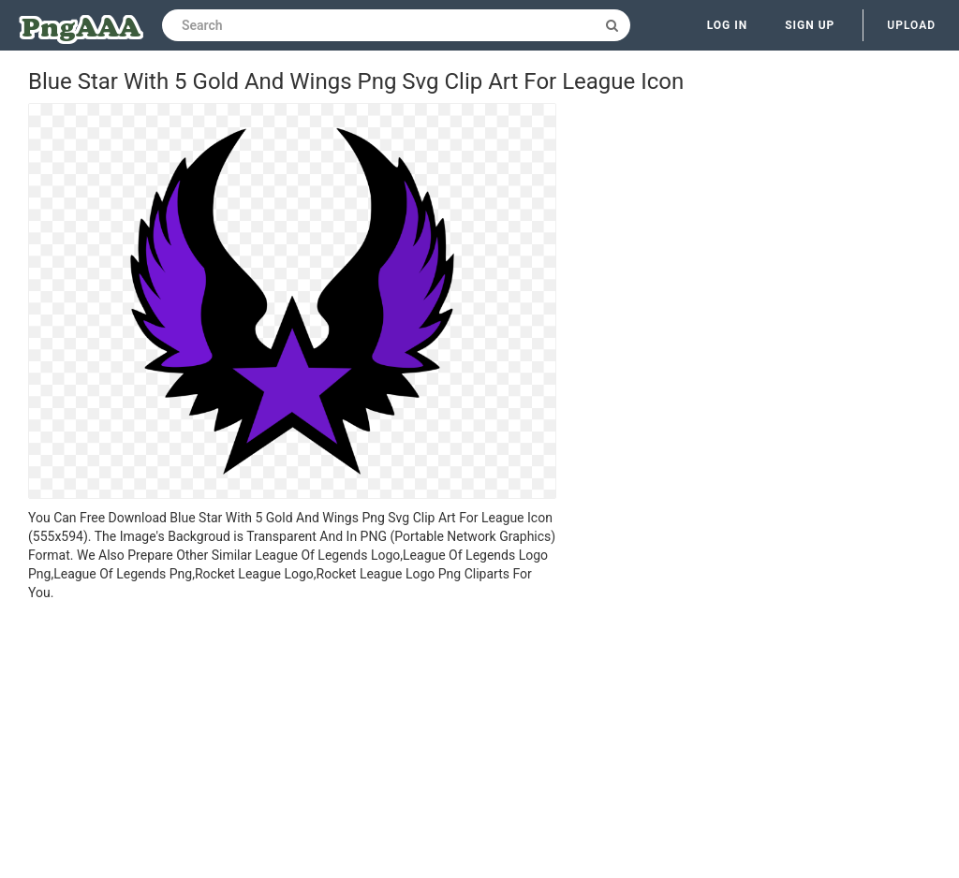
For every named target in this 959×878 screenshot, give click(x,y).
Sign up (809, 25)
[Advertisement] (292, 742)
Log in (727, 25)
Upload (911, 25)
